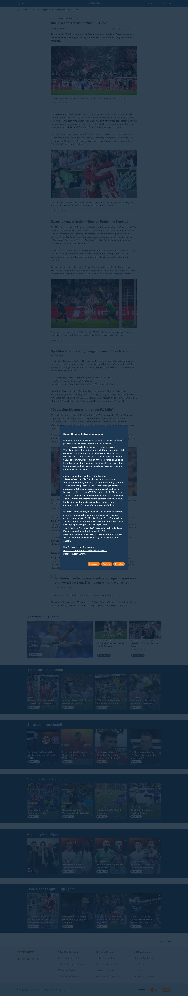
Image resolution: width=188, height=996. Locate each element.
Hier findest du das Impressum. (79, 547)
